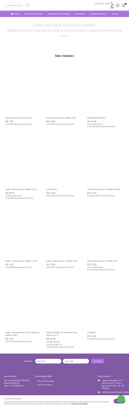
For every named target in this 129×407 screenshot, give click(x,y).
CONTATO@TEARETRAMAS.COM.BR (115, 391)
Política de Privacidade (45, 380)
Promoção (80, 13)
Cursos (115, 13)
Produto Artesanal (98, 13)
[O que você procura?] (27, 5)
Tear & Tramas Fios (33, 13)
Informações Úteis (43, 375)
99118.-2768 (104, 3)
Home (16, 13)
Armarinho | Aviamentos (59, 13)
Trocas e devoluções (44, 383)
